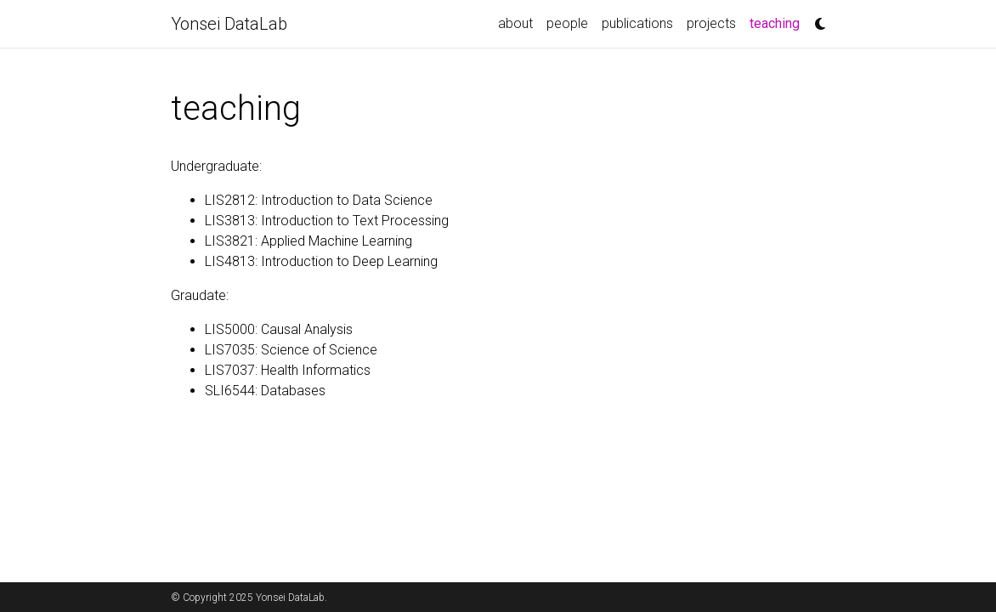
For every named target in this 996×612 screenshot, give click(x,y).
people (567, 23)
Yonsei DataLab (229, 24)
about (515, 23)
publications (637, 23)
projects (711, 23)
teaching (778, 22)
